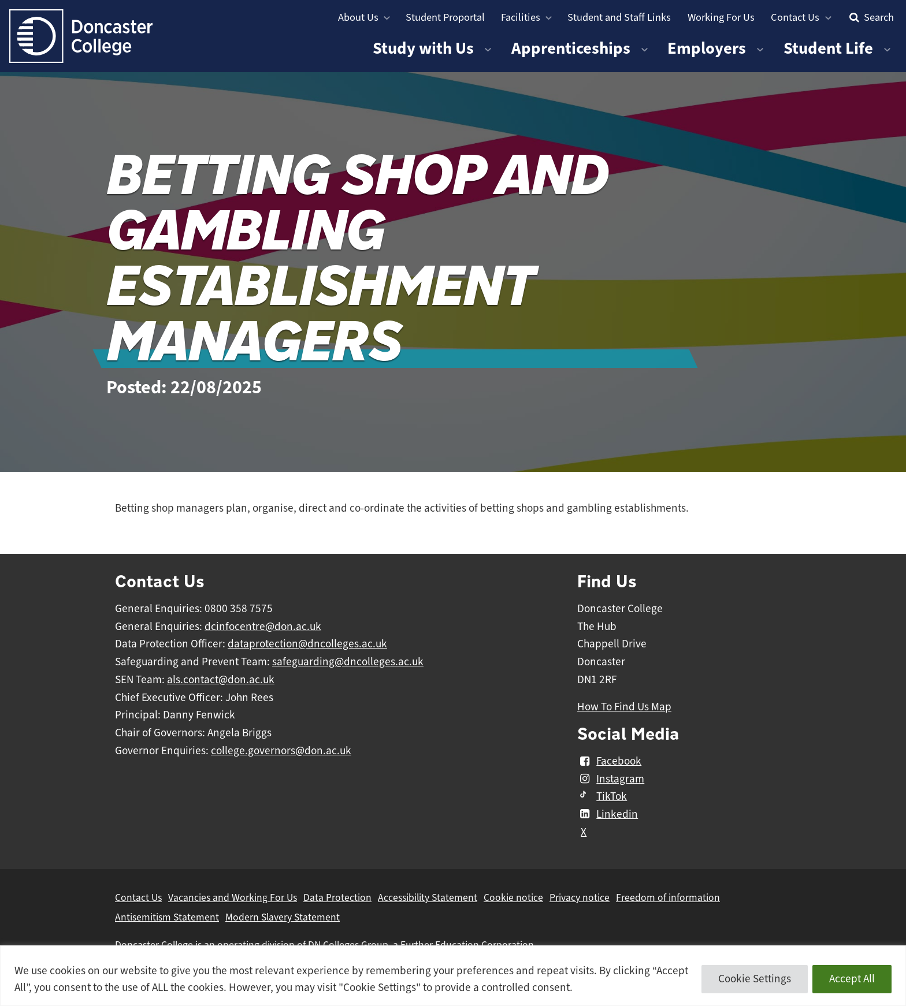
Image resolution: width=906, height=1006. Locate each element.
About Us (358, 17)
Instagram (610, 779)
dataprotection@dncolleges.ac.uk (307, 644)
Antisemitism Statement (167, 917)
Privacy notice (579, 897)
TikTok (602, 796)
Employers (706, 48)
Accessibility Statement (427, 897)
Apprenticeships (570, 48)
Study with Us (423, 48)
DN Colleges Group (348, 944)
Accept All (852, 979)
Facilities (520, 17)
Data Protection (337, 897)
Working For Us (721, 17)
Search (870, 17)
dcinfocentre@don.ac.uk (263, 627)
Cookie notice (513, 897)
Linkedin (607, 814)
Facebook (609, 761)
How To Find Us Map (624, 707)
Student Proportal (445, 17)
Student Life (828, 48)
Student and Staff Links (619, 17)
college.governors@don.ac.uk (281, 751)
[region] (453, 975)
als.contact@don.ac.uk (220, 680)
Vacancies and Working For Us (232, 897)
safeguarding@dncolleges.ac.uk (348, 662)
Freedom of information (668, 897)
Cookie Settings (754, 979)
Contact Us (795, 17)
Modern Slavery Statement (282, 917)
